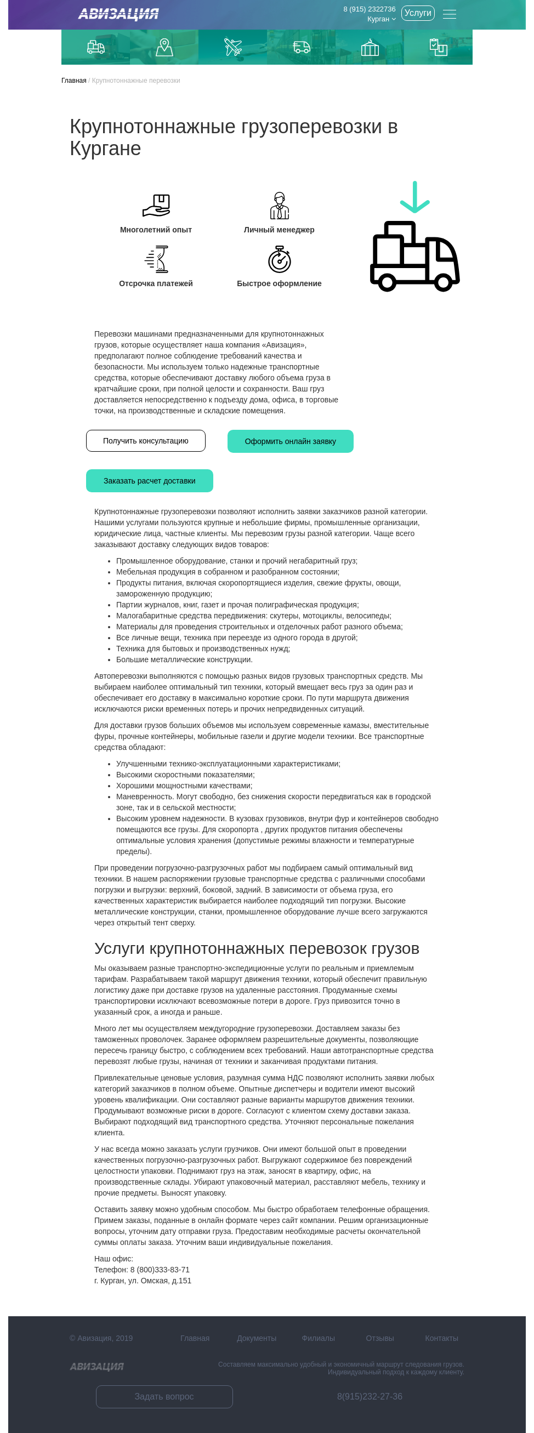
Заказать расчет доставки (150, 480)
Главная (74, 80)
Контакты (441, 1338)
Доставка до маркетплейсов (164, 47)
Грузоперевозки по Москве (96, 47)
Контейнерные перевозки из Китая (438, 47)
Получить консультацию (146, 440)
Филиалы (318, 1338)
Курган (381, 18)
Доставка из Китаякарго (370, 47)
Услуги (418, 13)
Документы (256, 1338)
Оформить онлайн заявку (290, 441)
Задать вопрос (164, 1396)
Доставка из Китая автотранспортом (301, 47)
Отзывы (380, 1338)
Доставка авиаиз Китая (233, 47)
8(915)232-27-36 (369, 1396)
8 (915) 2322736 (369, 9)
